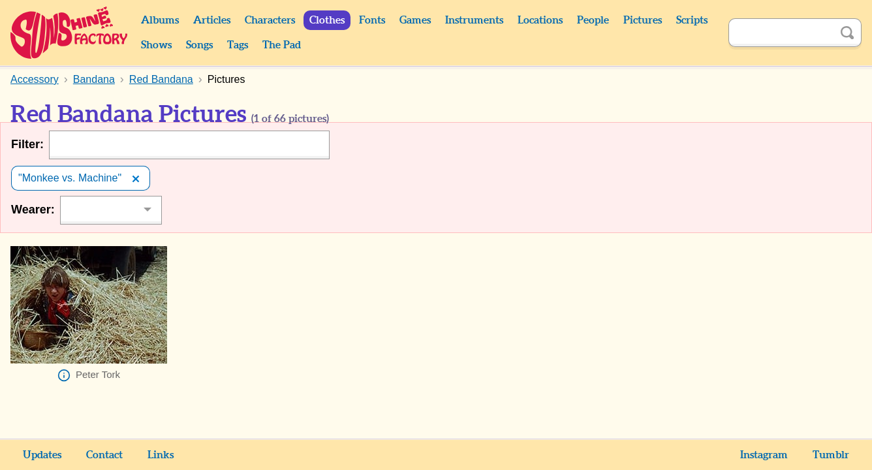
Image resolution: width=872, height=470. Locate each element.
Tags (237, 45)
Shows (156, 45)
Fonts (372, 20)
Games (415, 20)
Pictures (642, 20)
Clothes (327, 20)
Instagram (764, 455)
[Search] (780, 32)
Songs (199, 45)
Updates (42, 455)
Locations (540, 20)
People (593, 20)
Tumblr (831, 455)
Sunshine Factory (69, 33)
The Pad (281, 45)
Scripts (692, 20)
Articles (211, 20)
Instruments (474, 20)
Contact (104, 455)
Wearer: (33, 209)
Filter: (27, 144)
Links (161, 455)
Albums (160, 20)
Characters (270, 20)
